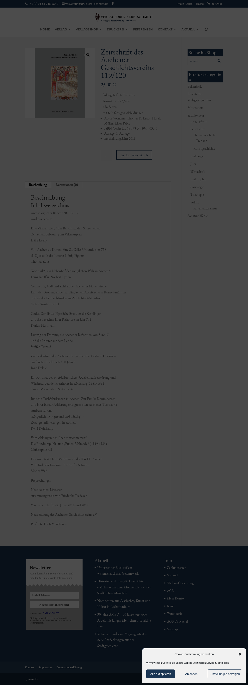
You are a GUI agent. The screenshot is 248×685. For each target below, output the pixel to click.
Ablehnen (191, 673)
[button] (240, 654)
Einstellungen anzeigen (225, 673)
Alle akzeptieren (160, 673)
